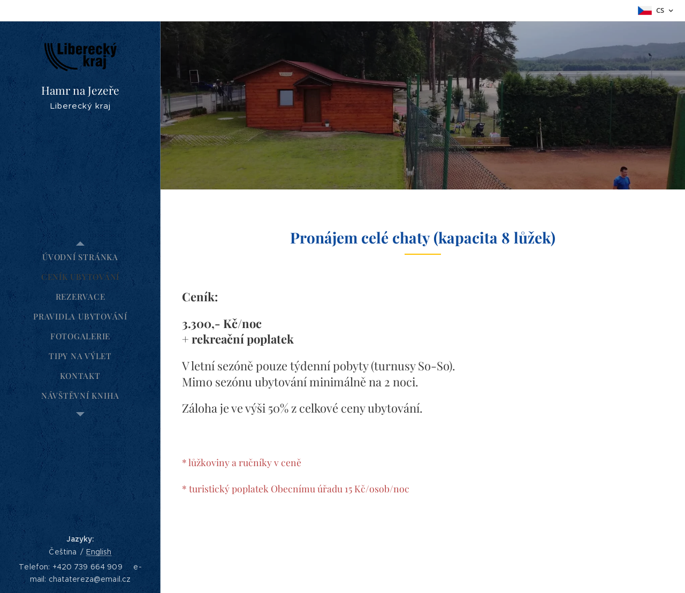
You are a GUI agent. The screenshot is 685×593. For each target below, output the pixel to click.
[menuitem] (80, 257)
